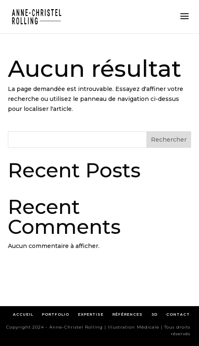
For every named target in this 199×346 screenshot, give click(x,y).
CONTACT (178, 314)
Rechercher (169, 139)
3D (154, 314)
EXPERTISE (91, 314)
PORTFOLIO (55, 314)
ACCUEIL (23, 314)
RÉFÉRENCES (129, 314)
